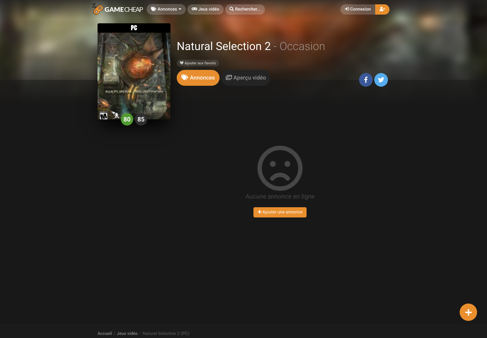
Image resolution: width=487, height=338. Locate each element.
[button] (245, 9)
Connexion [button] (358, 9)
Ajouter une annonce (280, 212)
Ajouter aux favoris (198, 63)
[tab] (198, 78)
